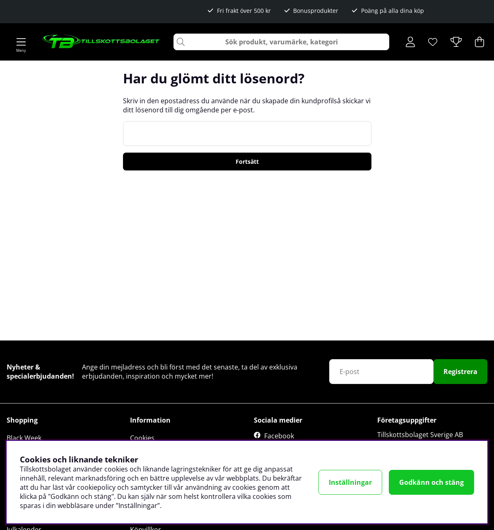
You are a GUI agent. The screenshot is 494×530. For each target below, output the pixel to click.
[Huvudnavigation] (21, 42)
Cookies (142, 437)
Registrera (460, 371)
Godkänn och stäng (431, 482)
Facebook (279, 435)
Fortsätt (247, 161)
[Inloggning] (410, 42)
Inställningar (350, 482)
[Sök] (281, 42)
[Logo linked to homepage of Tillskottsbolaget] (101, 41)
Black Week (24, 437)
